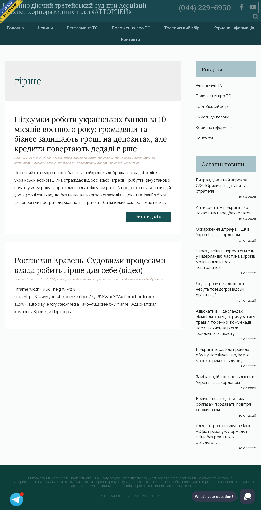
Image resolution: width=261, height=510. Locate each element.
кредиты (39, 163)
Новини (45, 28)
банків (57, 158)
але (49, 158)
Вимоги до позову (213, 117)
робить (118, 279)
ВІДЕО (51, 279)
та (120, 163)
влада (61, 279)
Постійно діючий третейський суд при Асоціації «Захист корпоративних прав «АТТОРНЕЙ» (76, 8)
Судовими (157, 279)
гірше (92, 158)
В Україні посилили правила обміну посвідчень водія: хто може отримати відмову (223, 355)
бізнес (67, 158)
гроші (119, 158)
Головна (15, 28)
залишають (22, 163)
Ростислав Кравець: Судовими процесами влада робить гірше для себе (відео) (90, 265)
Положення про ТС (131, 28)
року (113, 163)
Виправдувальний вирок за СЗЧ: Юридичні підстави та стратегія (222, 186)
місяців (52, 163)
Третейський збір (181, 28)
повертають (86, 163)
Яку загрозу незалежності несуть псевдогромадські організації (220, 290)
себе (145, 279)
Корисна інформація (215, 127)
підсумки (69, 163)
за (153, 158)
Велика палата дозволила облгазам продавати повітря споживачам (223, 405)
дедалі (128, 158)
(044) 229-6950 (205, 7)
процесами (103, 279)
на (60, 163)
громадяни (105, 158)
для (78, 279)
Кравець (88, 279)
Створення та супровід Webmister (130, 496)
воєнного (80, 158)
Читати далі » (148, 215)
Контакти (130, 39)
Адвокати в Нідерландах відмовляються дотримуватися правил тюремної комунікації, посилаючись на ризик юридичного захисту (226, 322)
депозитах (142, 158)
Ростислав (133, 279)
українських (132, 163)
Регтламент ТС (82, 28)
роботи (103, 163)
